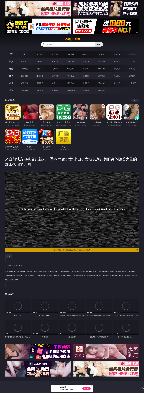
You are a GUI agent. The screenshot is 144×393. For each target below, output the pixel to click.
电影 (11, 68)
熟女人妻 (86, 61)
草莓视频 (55, 90)
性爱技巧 (132, 83)
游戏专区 (70, 54)
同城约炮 (24, 90)
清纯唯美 (101, 76)
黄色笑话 (117, 83)
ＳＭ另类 (132, 61)
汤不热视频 (71, 90)
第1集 (8, 256)
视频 (11, 61)
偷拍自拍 (40, 69)
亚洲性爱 (24, 69)
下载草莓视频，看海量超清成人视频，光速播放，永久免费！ (95, 250)
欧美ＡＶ (55, 61)
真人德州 (40, 54)
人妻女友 (55, 83)
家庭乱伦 (40, 83)
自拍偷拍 (40, 61)
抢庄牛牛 (132, 54)
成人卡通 (55, 69)
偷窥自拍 (24, 76)
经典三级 (101, 69)
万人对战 (55, 54)
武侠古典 (70, 83)
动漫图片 (70, 76)
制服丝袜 (86, 69)
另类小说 (101, 83)
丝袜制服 (101, 61)
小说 (11, 83)
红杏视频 (86, 90)
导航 (11, 90)
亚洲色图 (40, 76)
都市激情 (24, 83)
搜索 (98, 44)
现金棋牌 (117, 54)
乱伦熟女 (117, 69)
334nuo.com (72, 39)
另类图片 (132, 76)
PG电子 (24, 54)
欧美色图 (55, 76)
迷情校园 (86, 83)
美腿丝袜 (86, 76)
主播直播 (117, 61)
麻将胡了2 (86, 54)
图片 (11, 75)
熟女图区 (117, 76)
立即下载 (86, 388)
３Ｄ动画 (70, 61)
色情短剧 (101, 90)
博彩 (11, 54)
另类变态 (132, 69)
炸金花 (101, 54)
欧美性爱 (70, 69)
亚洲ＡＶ (24, 61)
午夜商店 (40, 90)
